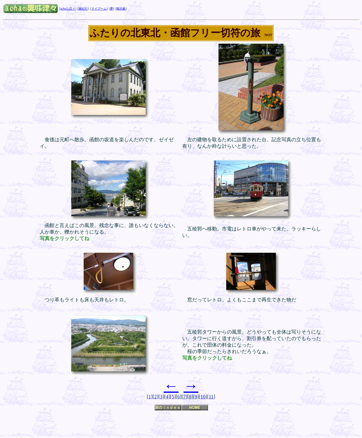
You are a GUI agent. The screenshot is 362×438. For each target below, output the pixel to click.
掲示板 (121, 8)
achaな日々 (67, 8)
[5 (172, 396)
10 (203, 396)
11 (211, 396)
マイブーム (99, 8)
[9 (195, 396)
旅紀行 (83, 8)
